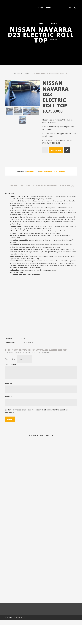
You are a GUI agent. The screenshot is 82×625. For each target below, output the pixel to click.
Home (40, 8)
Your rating (11, 364)
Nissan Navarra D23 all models (52, 171)
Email (8, 402)
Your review (11, 369)
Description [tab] (21, 185)
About (48, 8)
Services (42, 23)
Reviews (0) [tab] (41, 190)
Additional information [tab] (49, 185)
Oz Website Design (19, 622)
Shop (53, 23)
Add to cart (56, 150)
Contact (53, 39)
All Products (27, 73)
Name (8, 388)
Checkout (42, 39)
